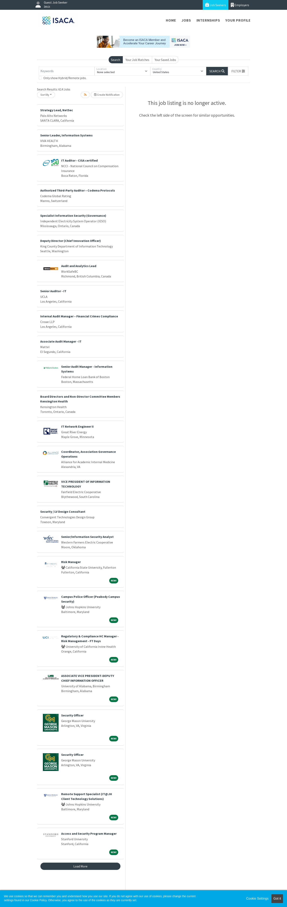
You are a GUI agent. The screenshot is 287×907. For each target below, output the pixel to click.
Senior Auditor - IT (53, 291)
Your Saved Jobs (165, 60)
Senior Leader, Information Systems (66, 135)
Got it (277, 898)
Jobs (186, 20)
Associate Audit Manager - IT (61, 341)
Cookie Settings (257, 898)
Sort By (44, 94)
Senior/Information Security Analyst (87, 537)
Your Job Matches (137, 60)
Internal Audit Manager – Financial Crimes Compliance (79, 316)
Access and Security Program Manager (89, 833)
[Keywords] (66, 71)
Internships (208, 20)
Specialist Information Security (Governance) (73, 216)
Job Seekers (215, 4)
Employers (240, 4)
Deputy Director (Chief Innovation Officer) (70, 241)
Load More (80, 866)
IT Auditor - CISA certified (79, 160)
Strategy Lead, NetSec (56, 110)
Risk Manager (71, 562)
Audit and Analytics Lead (78, 266)
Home (171, 20)
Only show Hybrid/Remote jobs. (64, 78)
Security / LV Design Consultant (62, 512)
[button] (238, 71)
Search (115, 60)
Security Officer (72, 715)
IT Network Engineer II (77, 426)
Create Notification (107, 94)
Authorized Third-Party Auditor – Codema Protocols (77, 190)
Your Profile (238, 20)
